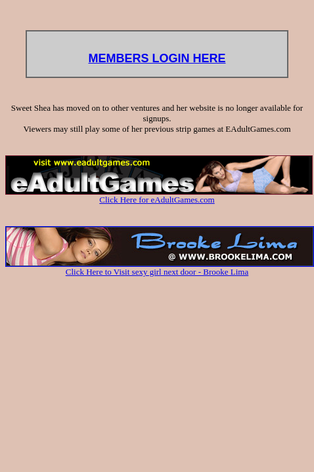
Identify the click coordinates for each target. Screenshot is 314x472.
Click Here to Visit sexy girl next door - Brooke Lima (159, 268)
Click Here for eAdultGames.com (159, 196)
